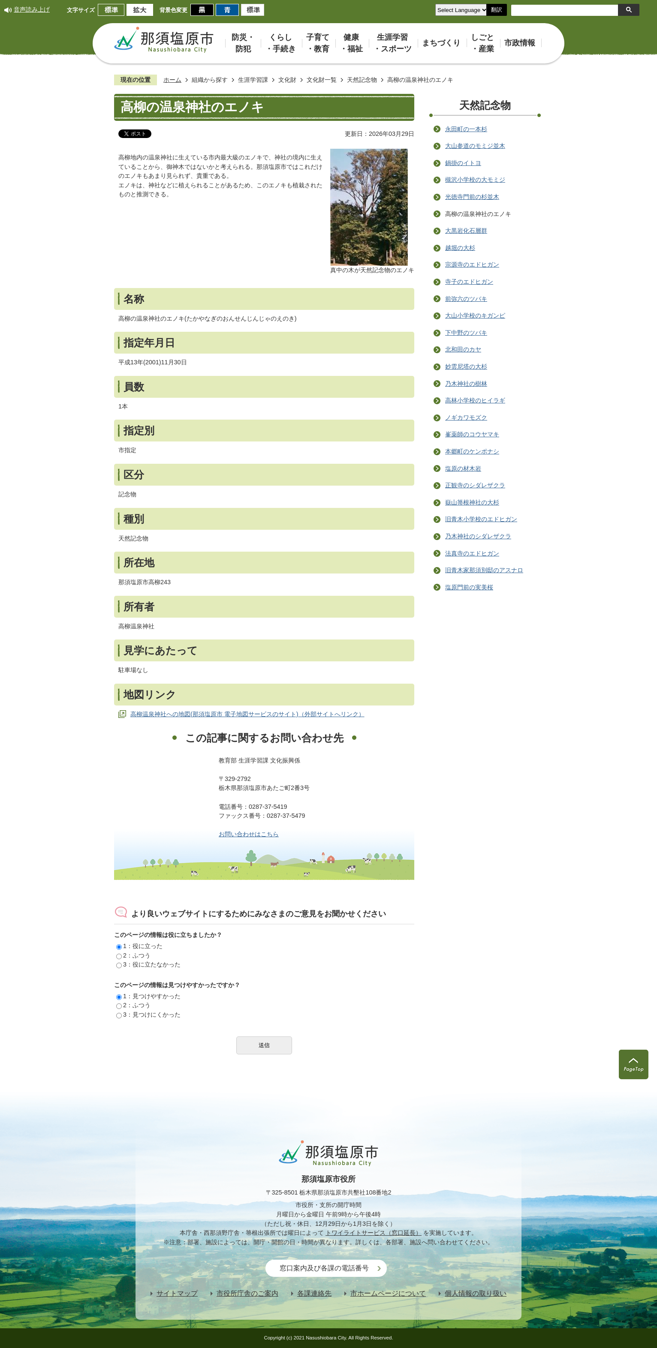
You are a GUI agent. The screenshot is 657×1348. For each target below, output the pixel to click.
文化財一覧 (322, 79)
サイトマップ (177, 1293)
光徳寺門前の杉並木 (472, 196)
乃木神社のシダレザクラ (478, 536)
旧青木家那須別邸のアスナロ (484, 570)
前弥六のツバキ (466, 298)
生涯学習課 (253, 79)
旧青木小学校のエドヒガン (481, 519)
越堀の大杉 (460, 247)
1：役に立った (139, 946)
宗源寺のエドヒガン (472, 264)
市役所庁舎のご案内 (247, 1293)
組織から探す (210, 79)
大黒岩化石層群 (466, 230)
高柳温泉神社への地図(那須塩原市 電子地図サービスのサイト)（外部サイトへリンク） (247, 714)
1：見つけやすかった (148, 996)
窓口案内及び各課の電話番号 (324, 1268)
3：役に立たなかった (148, 964)
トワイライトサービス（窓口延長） (373, 1232)
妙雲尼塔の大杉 (466, 366)
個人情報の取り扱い (475, 1293)
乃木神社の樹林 (466, 383)
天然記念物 (362, 79)
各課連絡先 (314, 1293)
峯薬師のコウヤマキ (472, 434)
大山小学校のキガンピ (475, 315)
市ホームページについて (388, 1293)
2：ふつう (133, 955)
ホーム (172, 79)
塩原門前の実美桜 (469, 587)
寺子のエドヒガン (469, 281)
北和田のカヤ (463, 349)
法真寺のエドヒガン (472, 553)
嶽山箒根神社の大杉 (472, 502)
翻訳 (496, 9)
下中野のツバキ (466, 332)
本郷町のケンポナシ (472, 451)
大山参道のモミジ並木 (475, 145)
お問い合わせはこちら (249, 834)
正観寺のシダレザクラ (475, 485)
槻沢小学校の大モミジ (475, 179)
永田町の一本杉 (466, 129)
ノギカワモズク (466, 417)
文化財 (287, 79)
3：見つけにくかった (148, 1014)
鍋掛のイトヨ (463, 162)
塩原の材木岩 (463, 468)
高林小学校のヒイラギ (475, 400)
